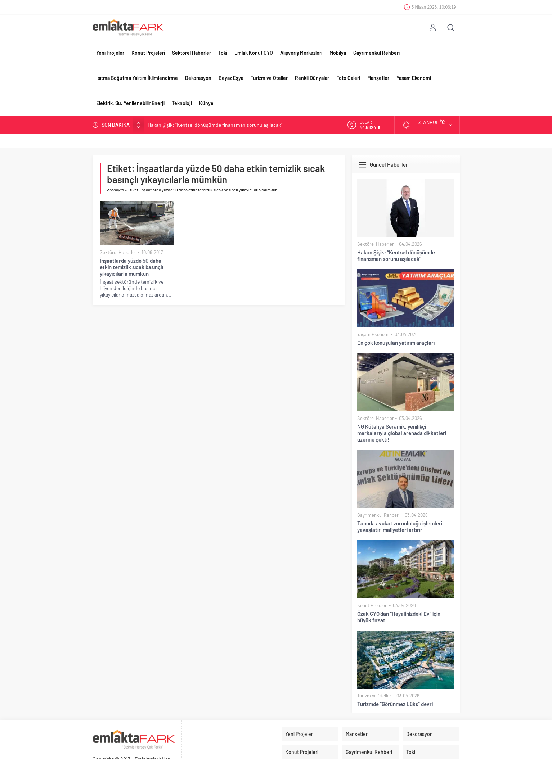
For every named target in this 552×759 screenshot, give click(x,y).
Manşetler (378, 78)
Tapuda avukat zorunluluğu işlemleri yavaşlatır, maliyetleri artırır (399, 526)
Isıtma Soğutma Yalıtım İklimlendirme (137, 78)
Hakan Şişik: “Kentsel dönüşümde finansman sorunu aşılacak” (215, 125)
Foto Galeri (348, 78)
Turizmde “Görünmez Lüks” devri (395, 704)
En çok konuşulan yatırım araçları (396, 342)
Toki (222, 53)
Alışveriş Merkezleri (301, 53)
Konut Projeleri (148, 53)
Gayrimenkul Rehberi (376, 53)
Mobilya (337, 53)
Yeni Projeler (110, 53)
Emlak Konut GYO (253, 53)
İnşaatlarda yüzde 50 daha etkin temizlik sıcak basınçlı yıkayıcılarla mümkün (131, 267)
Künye (206, 103)
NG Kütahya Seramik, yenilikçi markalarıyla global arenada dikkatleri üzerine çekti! (401, 433)
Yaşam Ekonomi (413, 78)
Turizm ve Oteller (269, 78)
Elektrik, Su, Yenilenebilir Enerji (130, 103)
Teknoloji (182, 103)
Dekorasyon (198, 78)
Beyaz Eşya (231, 78)
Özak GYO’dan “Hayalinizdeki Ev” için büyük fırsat (398, 616)
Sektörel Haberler (191, 53)
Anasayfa (115, 189)
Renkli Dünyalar (312, 78)
